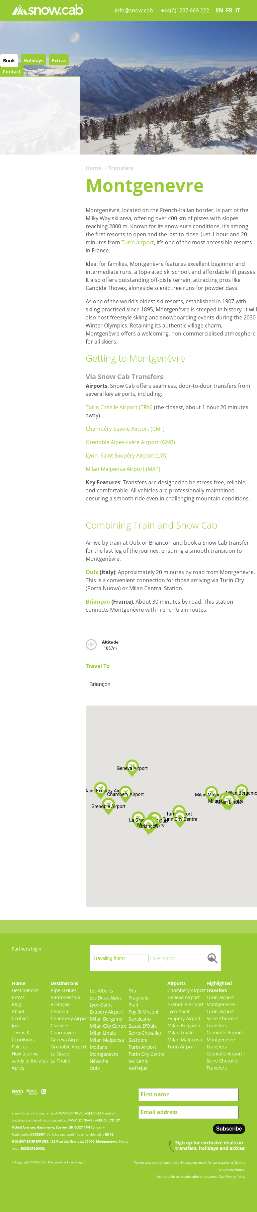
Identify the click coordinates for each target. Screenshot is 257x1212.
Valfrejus (137, 1068)
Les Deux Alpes (106, 997)
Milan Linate (103, 1033)
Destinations (25, 990)
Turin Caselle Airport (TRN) (119, 407)
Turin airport (137, 242)
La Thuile (60, 1060)
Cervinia (59, 1011)
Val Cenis (138, 1061)
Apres (18, 1068)
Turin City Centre (146, 1054)
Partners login (26, 949)
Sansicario (139, 1019)
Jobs (16, 1025)
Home (93, 168)
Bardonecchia (65, 997)
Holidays (33, 60)
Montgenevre (104, 1054)
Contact (12, 71)
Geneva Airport (67, 1039)
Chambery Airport (70, 1018)
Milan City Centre (108, 1026)
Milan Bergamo (106, 1019)
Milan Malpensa (107, 1040)
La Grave (60, 1053)
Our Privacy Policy (232, 1176)
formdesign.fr (76, 1162)
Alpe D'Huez (63, 990)
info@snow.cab (134, 10)
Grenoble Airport (68, 1046)
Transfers (120, 168)
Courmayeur (64, 1032)
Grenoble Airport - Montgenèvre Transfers (225, 1039)
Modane (98, 1047)
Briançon (98, 601)
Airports (176, 983)
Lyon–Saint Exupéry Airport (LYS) (127, 455)
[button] (211, 794)
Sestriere (138, 1040)
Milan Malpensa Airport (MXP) (123, 469)
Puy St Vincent (143, 1012)
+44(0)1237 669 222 (185, 10)
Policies (19, 1046)
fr (229, 10)
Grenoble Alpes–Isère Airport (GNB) (130, 442)
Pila (132, 990)
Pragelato (138, 997)
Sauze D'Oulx (142, 1026)
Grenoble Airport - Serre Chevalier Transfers (225, 1060)
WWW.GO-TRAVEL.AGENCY (77, 1113)
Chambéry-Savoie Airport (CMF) (125, 428)
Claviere (59, 1025)
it (237, 10)
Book (9, 60)
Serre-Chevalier (145, 1033)
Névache (99, 1061)
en (219, 10)
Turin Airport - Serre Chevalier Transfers (222, 1018)
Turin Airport (142, 1047)
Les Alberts (101, 990)
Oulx (92, 572)
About (18, 1011)
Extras (59, 60)
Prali (133, 1005)
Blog (16, 1004)
